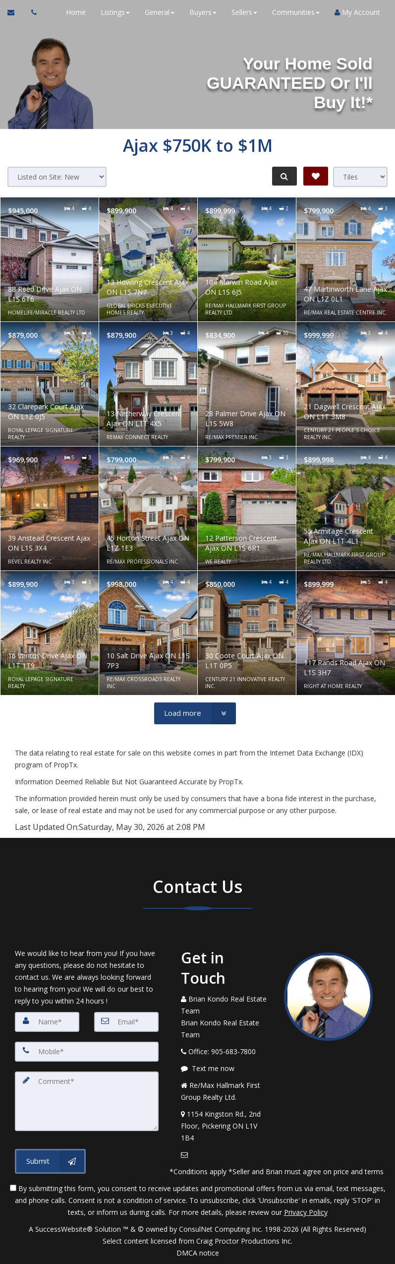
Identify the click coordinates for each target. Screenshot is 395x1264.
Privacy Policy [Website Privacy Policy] (306, 1212)
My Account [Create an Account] (357, 12)
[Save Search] (315, 176)
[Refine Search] (284, 176)
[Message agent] (225, 1068)
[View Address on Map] (225, 1126)
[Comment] (87, 1101)
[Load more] (195, 713)
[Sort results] (57, 177)
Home (76, 12)
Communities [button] (296, 12)
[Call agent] (31, 12)
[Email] (126, 1022)
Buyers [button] (203, 12)
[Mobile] (87, 1052)
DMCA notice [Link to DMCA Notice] (197, 1253)
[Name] (47, 1022)
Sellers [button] (244, 12)
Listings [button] (115, 12)
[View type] (360, 177)
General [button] (159, 12)
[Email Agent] (15, 12)
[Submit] (50, 1161)
